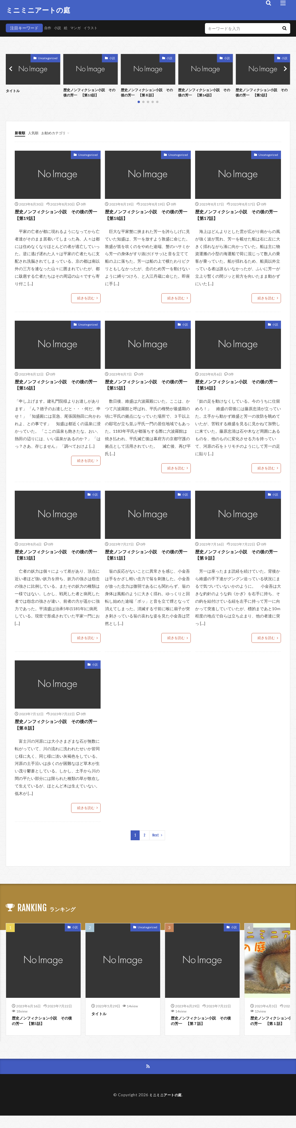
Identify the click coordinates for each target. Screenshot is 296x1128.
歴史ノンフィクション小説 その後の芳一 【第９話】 (236, 562)
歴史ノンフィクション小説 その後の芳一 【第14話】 (204, 93)
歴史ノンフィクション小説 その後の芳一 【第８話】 (56, 734)
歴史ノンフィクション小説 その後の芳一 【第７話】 (201, 1032)
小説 (59, 27)
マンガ (79, 27)
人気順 (36, 134)
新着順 (21, 134)
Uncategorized (48, 58)
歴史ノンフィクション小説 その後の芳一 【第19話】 (56, 217)
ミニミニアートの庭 (38, 10)
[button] (11, 69)
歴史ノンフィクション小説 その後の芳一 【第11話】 (146, 562)
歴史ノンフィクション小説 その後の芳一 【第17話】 (236, 217)
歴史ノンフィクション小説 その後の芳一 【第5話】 (262, 93)
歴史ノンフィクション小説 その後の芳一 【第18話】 (146, 217)
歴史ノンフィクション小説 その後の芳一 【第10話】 (89, 93)
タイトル (14, 90)
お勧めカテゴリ (59, 134)
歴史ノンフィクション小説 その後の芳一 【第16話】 (56, 389)
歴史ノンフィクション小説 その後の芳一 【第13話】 (56, 562)
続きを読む (86, 301)
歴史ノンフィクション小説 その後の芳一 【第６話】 (147, 93)
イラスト (96, 27)
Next (155, 845)
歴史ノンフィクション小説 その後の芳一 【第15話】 (146, 389)
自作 (48, 27)
